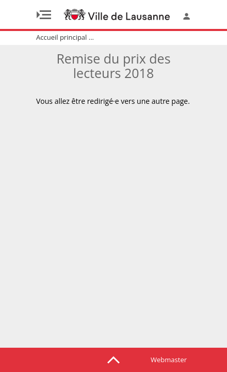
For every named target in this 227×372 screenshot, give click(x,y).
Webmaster (169, 359)
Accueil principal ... (65, 37)
